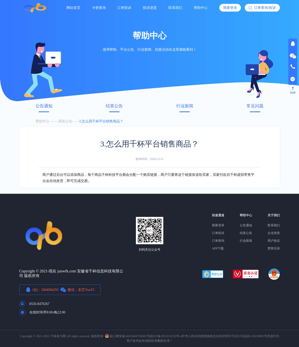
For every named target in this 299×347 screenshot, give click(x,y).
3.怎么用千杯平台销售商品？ (101, 121)
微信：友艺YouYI (81, 289)
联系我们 (175, 8)
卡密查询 (99, 8)
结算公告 (114, 106)
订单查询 (218, 240)
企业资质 (274, 233)
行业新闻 (184, 106)
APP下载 (218, 248)
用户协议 (274, 240)
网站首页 (73, 8)
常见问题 (254, 106)
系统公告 (65, 121)
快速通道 (218, 215)
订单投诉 (124, 8)
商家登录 (230, 8)
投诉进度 (150, 8)
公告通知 (44, 106)
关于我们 (274, 215)
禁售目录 (274, 248)
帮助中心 (201, 8)
